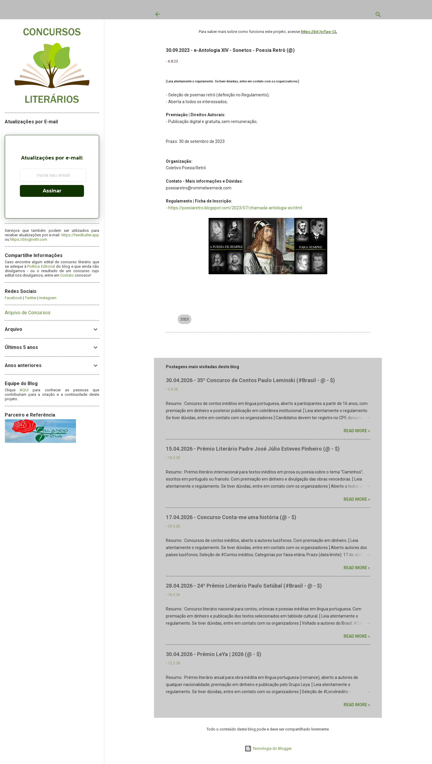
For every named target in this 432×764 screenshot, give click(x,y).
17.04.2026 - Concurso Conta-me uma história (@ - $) (231, 517)
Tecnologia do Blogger (268, 748)
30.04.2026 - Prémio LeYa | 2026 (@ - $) (213, 654)
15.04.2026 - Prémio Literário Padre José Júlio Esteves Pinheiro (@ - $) (253, 449)
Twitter (30, 298)
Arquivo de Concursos (27, 312)
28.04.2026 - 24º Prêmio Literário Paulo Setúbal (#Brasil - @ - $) (244, 586)
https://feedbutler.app (80, 235)
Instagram (47, 298)
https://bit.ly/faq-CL (319, 31)
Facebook (13, 298)
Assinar (52, 191)
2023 (184, 319)
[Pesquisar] (378, 15)
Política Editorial (41, 266)
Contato (67, 275)
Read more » (357, 430)
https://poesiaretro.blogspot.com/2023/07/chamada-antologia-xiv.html (235, 207)
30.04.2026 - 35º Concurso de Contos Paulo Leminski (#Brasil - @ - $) (250, 380)
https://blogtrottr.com (28, 239)
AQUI (24, 390)
